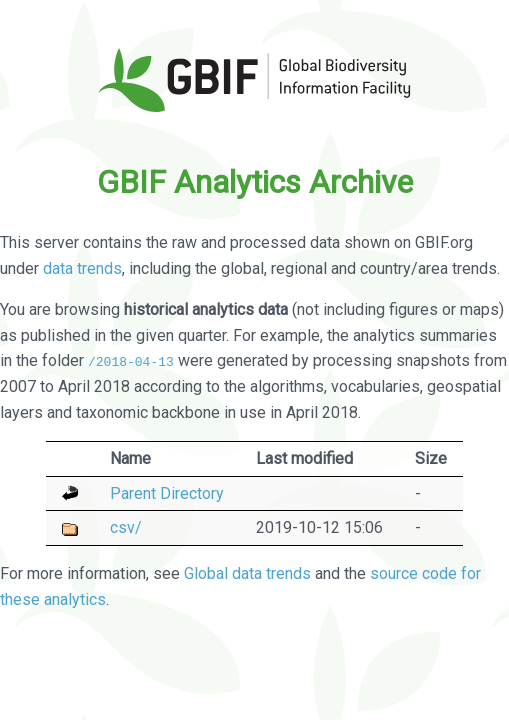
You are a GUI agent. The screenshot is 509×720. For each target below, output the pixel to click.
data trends (82, 268)
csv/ (126, 527)
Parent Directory (167, 492)
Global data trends (247, 573)
